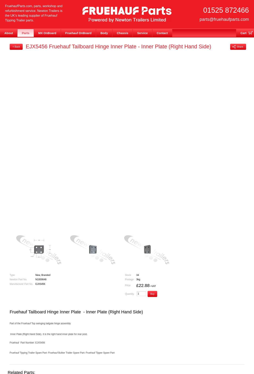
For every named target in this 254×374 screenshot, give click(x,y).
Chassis (122, 33)
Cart (243, 33)
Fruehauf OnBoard (78, 33)
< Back (16, 46)
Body (104, 33)
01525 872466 (226, 10)
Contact (162, 33)
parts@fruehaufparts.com (224, 19)
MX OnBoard (47, 33)
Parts (25, 33)
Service (142, 33)
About (8, 33)
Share (237, 47)
